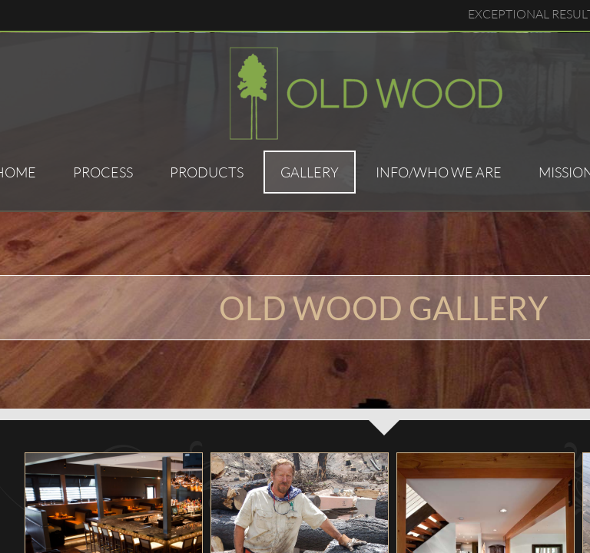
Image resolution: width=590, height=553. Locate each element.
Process (103, 172)
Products (207, 172)
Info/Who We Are (439, 172)
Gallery (309, 172)
